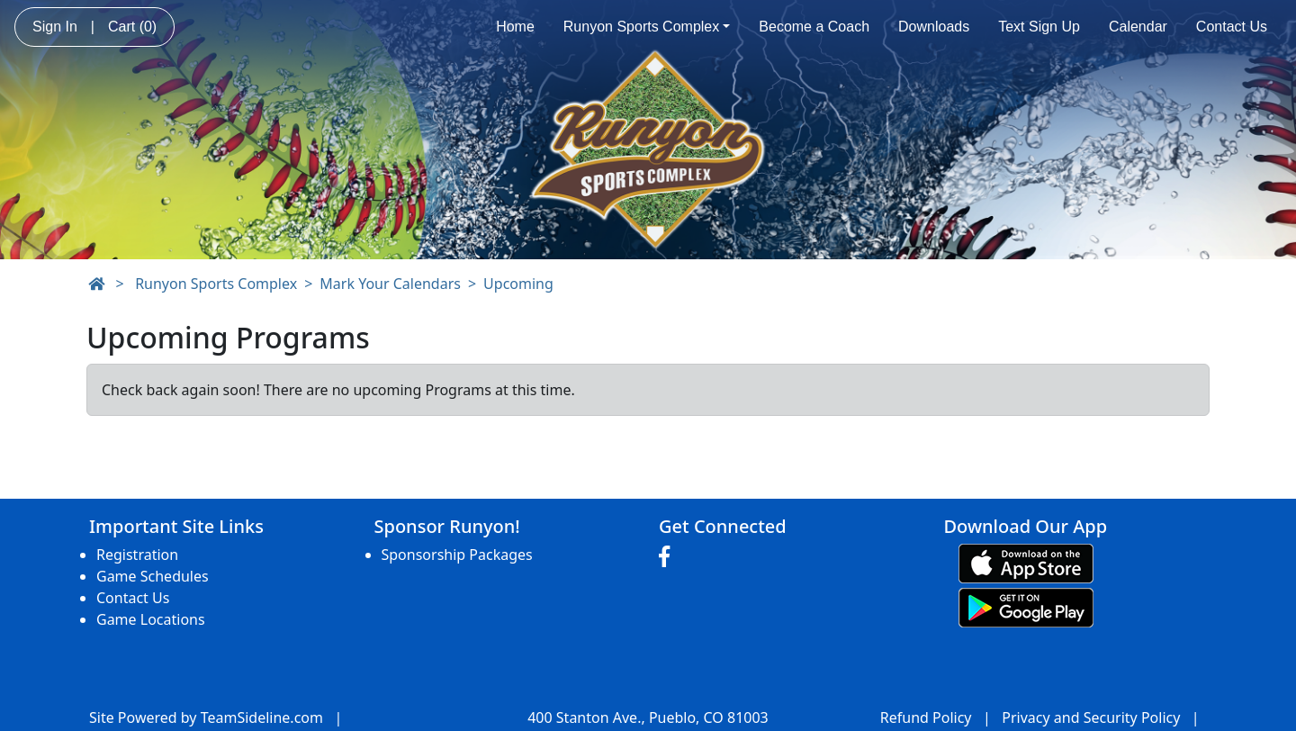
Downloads (933, 26)
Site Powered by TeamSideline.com (206, 717)
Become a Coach (814, 26)
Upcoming (518, 283)
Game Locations (150, 619)
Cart (132, 26)
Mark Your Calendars (390, 283)
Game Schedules (152, 576)
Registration (137, 554)
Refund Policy (926, 717)
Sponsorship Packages (457, 554)
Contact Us (1231, 26)
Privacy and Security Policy (1091, 717)
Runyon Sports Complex (647, 26)
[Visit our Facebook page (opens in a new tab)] (669, 557)
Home (515, 26)
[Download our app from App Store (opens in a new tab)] (1026, 562)
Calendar (1138, 26)
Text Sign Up (1039, 26)
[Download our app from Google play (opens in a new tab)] (1026, 606)
